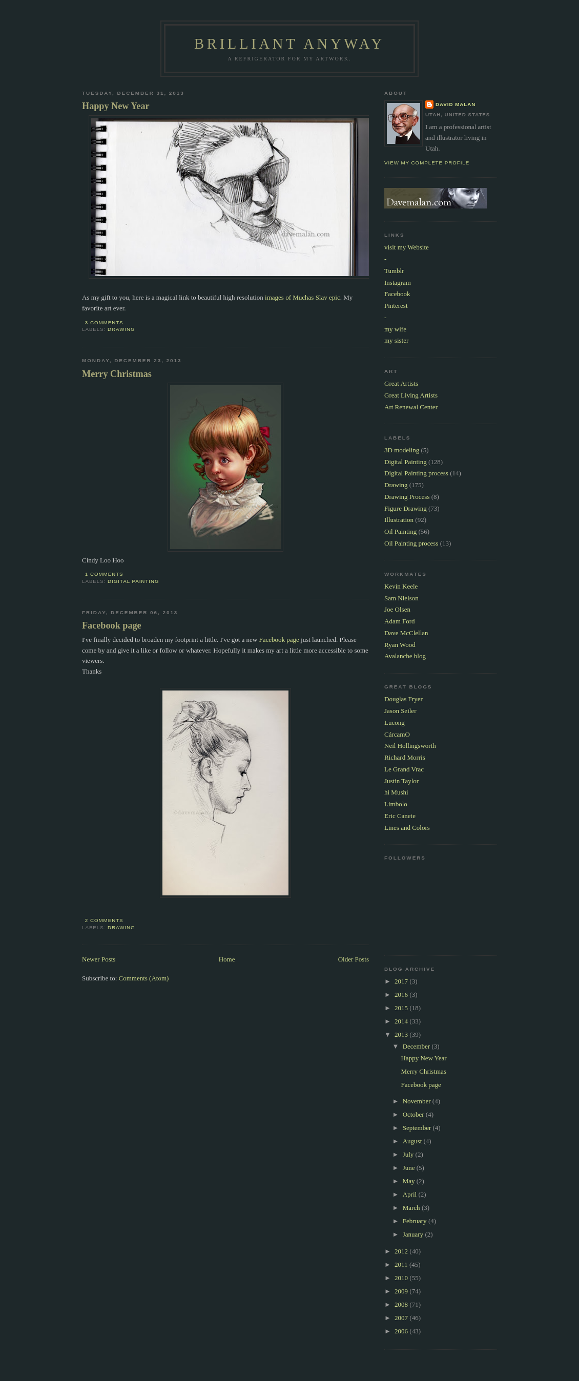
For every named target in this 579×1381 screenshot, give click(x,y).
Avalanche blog (405, 656)
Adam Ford (399, 621)
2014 (402, 1021)
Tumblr (394, 271)
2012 (402, 1251)
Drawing (121, 329)
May (410, 1181)
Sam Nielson (401, 598)
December (417, 1046)
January (414, 1234)
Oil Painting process (411, 543)
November (417, 1101)
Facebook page (111, 625)
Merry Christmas (117, 374)
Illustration (398, 520)
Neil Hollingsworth (410, 745)
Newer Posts (98, 959)
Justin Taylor (401, 781)
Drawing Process (406, 496)
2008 (402, 1304)
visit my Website (406, 247)
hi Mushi (396, 792)
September (418, 1128)
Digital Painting (133, 581)
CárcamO (397, 734)
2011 (402, 1264)
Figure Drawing (405, 508)
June (410, 1167)
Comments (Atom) (144, 978)
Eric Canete (400, 816)
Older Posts (353, 959)
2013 (402, 1034)
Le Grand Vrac (404, 769)
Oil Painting (400, 531)
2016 (402, 994)
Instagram (397, 282)
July (409, 1154)
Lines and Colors (407, 827)
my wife (395, 329)
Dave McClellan (406, 633)
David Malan (455, 104)
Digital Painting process (416, 473)
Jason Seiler (400, 711)
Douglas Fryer (403, 699)
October (414, 1114)
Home (227, 959)
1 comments (104, 574)
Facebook (397, 294)
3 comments (104, 322)
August (413, 1141)
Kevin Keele (401, 586)
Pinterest (396, 305)
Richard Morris (404, 757)
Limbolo (395, 804)
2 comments (104, 920)
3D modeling (401, 450)
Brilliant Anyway (289, 44)
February (415, 1221)
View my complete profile (426, 162)
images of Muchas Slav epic (302, 297)
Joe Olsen (397, 609)
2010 (402, 1278)
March (412, 1207)
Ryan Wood (400, 644)
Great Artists (401, 383)
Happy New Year (116, 106)
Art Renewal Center (411, 407)
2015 (402, 1008)
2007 (402, 1318)
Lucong (394, 722)
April (411, 1194)
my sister (396, 340)
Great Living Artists (411, 395)
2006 (402, 1331)
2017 (402, 981)
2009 (402, 1291)
